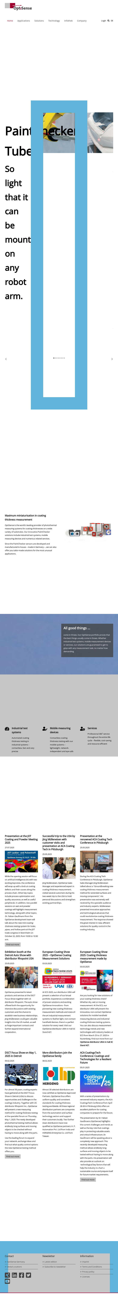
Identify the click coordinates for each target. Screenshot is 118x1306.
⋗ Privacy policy (87, 1271)
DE (112, 20)
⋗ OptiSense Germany (15, 1261)
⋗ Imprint (84, 1261)
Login (103, 20)
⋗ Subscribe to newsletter (54, 1266)
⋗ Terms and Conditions (91, 1266)
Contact (9, 1256)
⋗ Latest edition (49, 1261)
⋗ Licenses (85, 1276)
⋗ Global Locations (13, 1266)
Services (92, 728)
